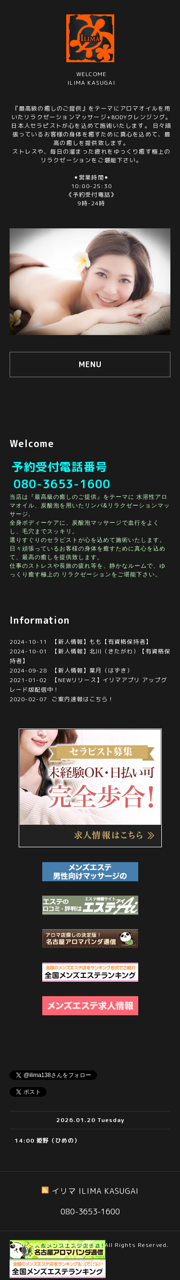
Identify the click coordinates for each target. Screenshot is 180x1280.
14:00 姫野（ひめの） (47, 1140)
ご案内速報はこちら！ (83, 699)
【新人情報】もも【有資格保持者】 (102, 642)
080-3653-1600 (61, 484)
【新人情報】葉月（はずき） (92, 670)
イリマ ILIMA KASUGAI (67, 1245)
